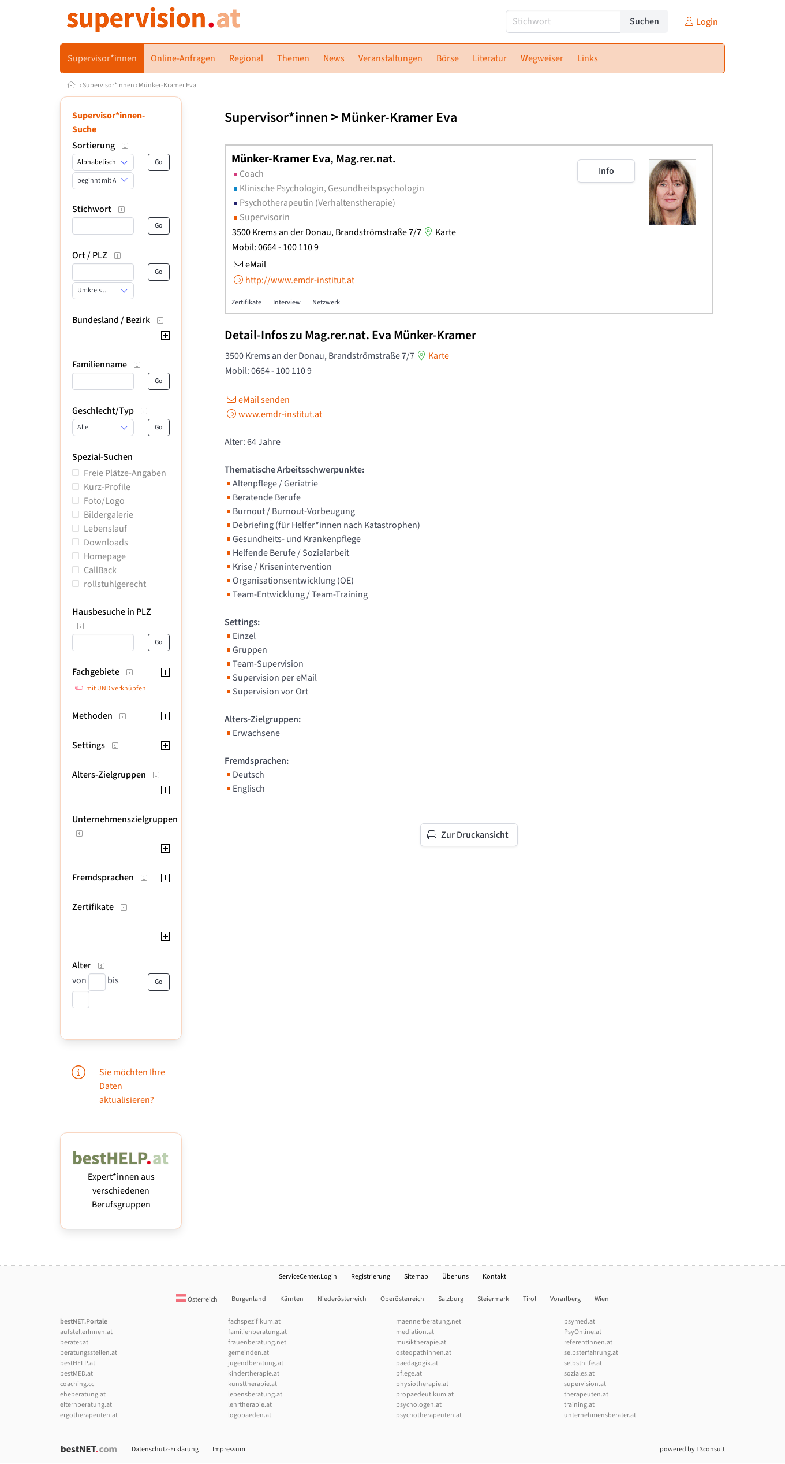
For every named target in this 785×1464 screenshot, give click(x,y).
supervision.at (585, 1384)
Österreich (197, 1300)
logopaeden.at (249, 1415)
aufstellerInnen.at (86, 1332)
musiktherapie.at (421, 1342)
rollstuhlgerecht (115, 584)
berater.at (74, 1342)
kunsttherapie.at (252, 1384)
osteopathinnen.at (423, 1353)
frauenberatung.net (257, 1342)
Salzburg (450, 1299)
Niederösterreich (342, 1299)
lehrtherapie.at (250, 1405)
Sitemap (416, 1276)
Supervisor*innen (108, 85)
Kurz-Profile (107, 487)
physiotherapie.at (422, 1384)
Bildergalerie (108, 514)
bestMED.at (76, 1373)
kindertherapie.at (253, 1373)
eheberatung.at (83, 1394)
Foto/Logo (104, 501)
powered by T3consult (692, 1449)
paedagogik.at (417, 1363)
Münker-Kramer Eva (167, 85)
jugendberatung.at (255, 1363)
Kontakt (494, 1276)
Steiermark (493, 1299)
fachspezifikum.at (254, 1321)
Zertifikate (246, 302)
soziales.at (579, 1373)
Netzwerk (326, 302)
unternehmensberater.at (600, 1415)
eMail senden (257, 399)
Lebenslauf (105, 528)
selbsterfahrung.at (591, 1353)
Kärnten (292, 1299)
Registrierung (370, 1276)
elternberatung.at (86, 1405)
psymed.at (579, 1321)
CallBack (100, 570)
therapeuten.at (586, 1394)
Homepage (105, 556)
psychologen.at (419, 1405)
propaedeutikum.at (425, 1394)
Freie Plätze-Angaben (125, 473)
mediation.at (415, 1332)
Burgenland (248, 1299)
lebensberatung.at (255, 1394)
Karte (438, 232)
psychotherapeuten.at (429, 1415)
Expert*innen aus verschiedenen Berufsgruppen (121, 1184)
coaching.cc (77, 1384)
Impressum (228, 1449)
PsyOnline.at (582, 1332)
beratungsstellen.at (88, 1353)
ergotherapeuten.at (89, 1415)
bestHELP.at (77, 1363)
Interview (287, 302)
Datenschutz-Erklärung (165, 1449)
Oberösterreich (402, 1299)
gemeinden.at (248, 1353)
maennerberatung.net (428, 1321)
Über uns (455, 1276)
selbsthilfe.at (583, 1363)
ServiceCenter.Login (308, 1276)
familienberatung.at (257, 1332)
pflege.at (409, 1373)
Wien (602, 1299)
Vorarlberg (565, 1299)
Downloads (106, 542)
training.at (579, 1405)
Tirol (529, 1299)
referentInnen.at (588, 1342)
